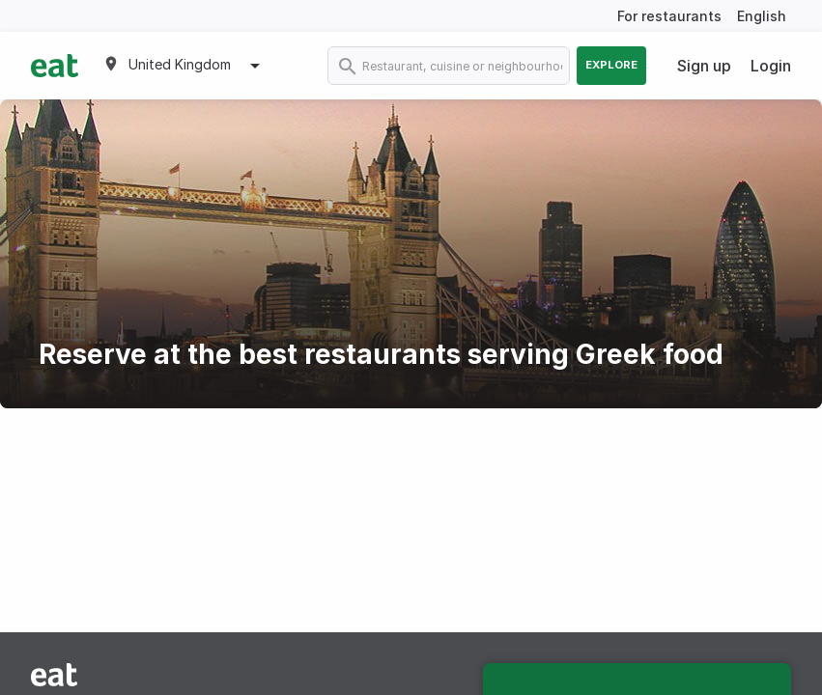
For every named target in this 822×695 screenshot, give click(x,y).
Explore (611, 64)
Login (771, 65)
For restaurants (669, 16)
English (761, 16)
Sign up (704, 65)
